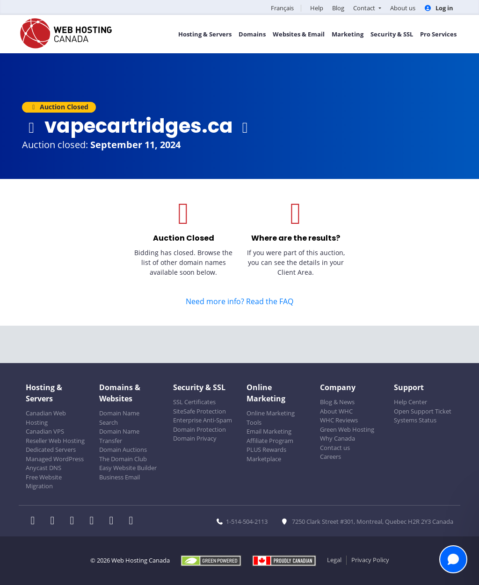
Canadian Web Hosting (46, 418)
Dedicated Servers (51, 449)
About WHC (336, 411)
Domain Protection (199, 429)
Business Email (119, 477)
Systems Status (415, 420)
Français (282, 8)
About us (402, 8)
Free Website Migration (44, 482)
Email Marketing (269, 431)
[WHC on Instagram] (94, 521)
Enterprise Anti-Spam (202, 420)
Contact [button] (365, 8)
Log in (438, 8)
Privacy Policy (370, 560)
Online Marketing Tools (271, 418)
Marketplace (264, 459)
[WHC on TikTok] (133, 521)
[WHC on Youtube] (114, 521)
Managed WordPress (55, 459)
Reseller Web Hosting (55, 440)
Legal (334, 560)
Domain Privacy (195, 438)
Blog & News (337, 402)
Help (316, 8)
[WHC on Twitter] (55, 521)
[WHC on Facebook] (35, 521)
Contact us (335, 447)
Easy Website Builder (128, 468)
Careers (330, 456)
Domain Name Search (119, 418)
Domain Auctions (123, 449)
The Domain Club (123, 459)
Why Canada (337, 438)
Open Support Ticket (422, 411)
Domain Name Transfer (119, 436)
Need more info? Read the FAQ (239, 301)
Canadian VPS (45, 431)
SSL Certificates (194, 402)
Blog (338, 8)
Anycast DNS (43, 468)
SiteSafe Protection (199, 411)
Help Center (410, 402)
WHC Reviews (339, 420)
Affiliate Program (270, 440)
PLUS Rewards (266, 449)
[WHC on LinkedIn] (75, 521)
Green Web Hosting (347, 429)
